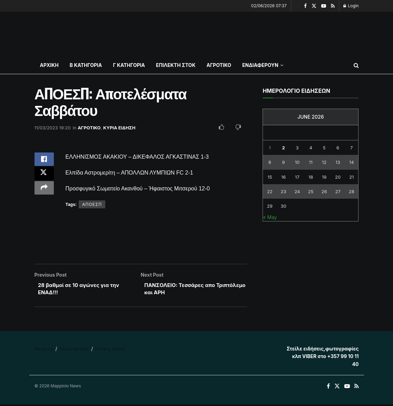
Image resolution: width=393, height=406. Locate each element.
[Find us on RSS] (356, 388)
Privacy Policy (110, 350)
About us (44, 350)
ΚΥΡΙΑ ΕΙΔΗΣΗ (119, 127)
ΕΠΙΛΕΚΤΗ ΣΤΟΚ (176, 65)
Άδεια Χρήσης (74, 350)
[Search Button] (356, 65)
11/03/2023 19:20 (53, 127)
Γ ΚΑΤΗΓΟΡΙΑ (129, 65)
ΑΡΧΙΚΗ (49, 65)
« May (270, 217)
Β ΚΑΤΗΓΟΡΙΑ (86, 65)
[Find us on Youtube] (347, 388)
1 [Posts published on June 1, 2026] (270, 147)
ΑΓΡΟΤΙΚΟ (218, 65)
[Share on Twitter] (44, 177)
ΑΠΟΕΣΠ (92, 204)
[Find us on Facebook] (328, 388)
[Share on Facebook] (44, 160)
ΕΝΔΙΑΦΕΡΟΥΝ (260, 65)
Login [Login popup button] (351, 5)
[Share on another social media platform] (44, 194)
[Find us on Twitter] (337, 388)
